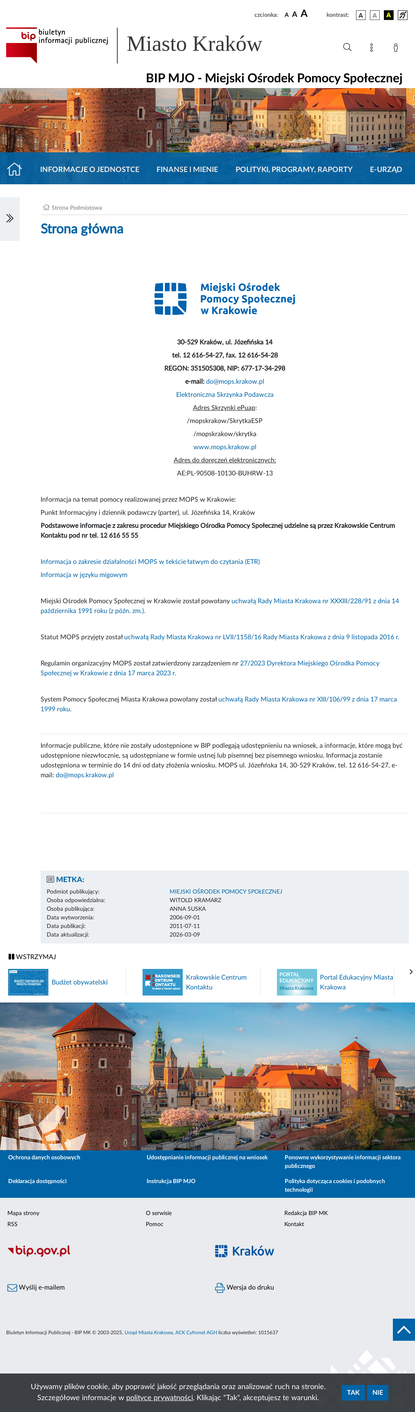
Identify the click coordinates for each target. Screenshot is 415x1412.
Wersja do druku (244, 1288)
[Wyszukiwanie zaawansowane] (347, 47)
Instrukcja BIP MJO (171, 1181)
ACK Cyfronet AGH (196, 1332)
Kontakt (294, 1224)
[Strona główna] (17, 170)
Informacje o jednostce (89, 170)
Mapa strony (23, 1213)
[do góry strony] (404, 1330)
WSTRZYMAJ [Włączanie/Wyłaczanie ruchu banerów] (32, 956)
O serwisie (159, 1213)
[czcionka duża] (312, 14)
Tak (353, 1392)
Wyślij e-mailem (36, 1288)
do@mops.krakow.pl (235, 381)
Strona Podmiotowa (77, 208)
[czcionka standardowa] (287, 15)
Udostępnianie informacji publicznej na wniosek (207, 1158)
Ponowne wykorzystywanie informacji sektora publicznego (343, 1162)
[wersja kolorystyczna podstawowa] (361, 15)
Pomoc (154, 1224)
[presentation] (411, 972)
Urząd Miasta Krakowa (149, 1332)
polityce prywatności (159, 1398)
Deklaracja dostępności (37, 1181)
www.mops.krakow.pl (224, 447)
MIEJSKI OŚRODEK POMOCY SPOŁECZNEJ (226, 892)
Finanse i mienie (187, 170)
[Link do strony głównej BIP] (146, 45)
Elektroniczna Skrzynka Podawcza (225, 394)
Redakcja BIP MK (306, 1213)
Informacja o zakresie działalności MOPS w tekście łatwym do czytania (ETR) (150, 562)
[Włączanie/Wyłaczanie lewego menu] (10, 219)
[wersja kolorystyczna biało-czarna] (375, 15)
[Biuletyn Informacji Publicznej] (104, 1255)
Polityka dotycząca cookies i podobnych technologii (335, 1186)
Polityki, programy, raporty (294, 170)
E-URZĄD (386, 170)
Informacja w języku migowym (84, 575)
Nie (377, 1392)
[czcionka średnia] (294, 14)
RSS (12, 1224)
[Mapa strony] (373, 49)
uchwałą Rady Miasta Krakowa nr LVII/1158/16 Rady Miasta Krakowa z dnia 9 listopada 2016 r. (261, 637)
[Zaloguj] (397, 49)
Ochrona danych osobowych (44, 1158)
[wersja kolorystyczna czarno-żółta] (389, 15)
